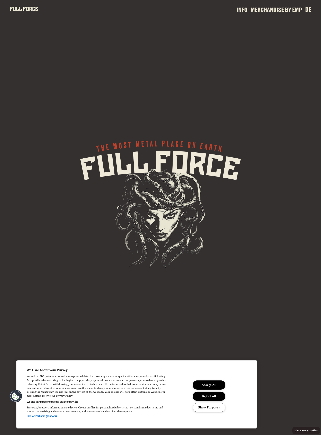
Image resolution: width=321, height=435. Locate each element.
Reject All (209, 396)
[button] (15, 396)
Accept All (209, 385)
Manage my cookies (306, 430)
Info (242, 10)
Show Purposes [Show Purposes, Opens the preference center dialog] (209, 407)
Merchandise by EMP (276, 10)
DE (308, 9)
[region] (136, 394)
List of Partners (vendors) (42, 416)
